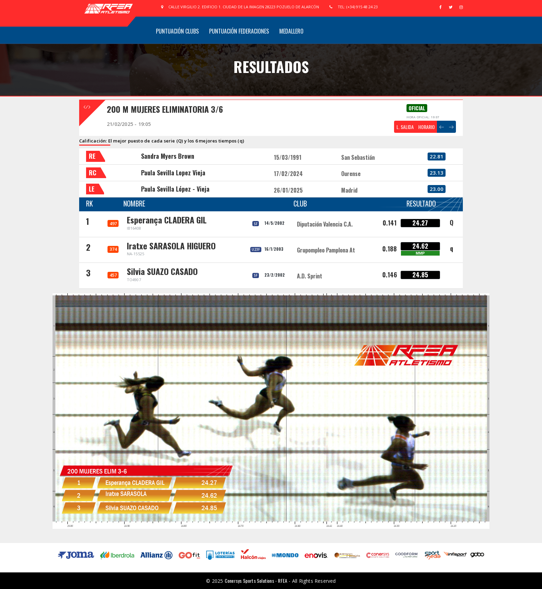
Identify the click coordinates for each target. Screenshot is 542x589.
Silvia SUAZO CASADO (162, 271)
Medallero (291, 31)
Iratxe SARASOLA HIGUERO (171, 245)
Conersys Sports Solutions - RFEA (256, 580)
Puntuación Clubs (177, 31)
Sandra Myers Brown (167, 155)
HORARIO (426, 126)
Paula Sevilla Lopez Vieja (173, 172)
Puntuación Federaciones (239, 31)
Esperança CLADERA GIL (167, 219)
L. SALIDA (405, 126)
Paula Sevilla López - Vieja (175, 188)
